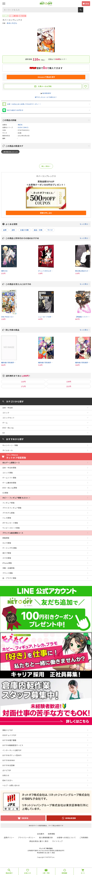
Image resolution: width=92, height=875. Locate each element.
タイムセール (7, 450)
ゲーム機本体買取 (9, 482)
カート (83, 873)
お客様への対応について (66, 837)
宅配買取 (24, 818)
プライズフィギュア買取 (11, 508)
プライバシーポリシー (26, 837)
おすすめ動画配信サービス (12, 745)
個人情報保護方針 (46, 837)
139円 (68, 381)
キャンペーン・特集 (10, 445)
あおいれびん (12, 23)
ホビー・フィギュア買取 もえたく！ (16, 498)
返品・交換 (38, 230)
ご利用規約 (84, 837)
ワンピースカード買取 (11, 528)
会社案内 (40, 834)
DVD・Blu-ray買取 (9, 487)
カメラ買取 (6, 543)
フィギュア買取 (8, 503)
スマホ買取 (6, 558)
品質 (5, 230)
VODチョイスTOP (9, 735)
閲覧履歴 (64, 873)
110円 (23, 381)
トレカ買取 (6, 518)
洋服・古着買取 (8, 568)
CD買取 (5, 493)
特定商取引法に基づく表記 (46, 853)
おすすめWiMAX (8, 760)
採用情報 (51, 834)
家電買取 (5, 538)
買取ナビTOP (7, 730)
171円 (23, 386)
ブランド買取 (7, 573)
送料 (13, 230)
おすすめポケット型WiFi (11, 755)
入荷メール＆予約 (45, 86)
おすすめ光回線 (8, 765)
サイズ (50, 230)
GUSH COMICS (23, 127)
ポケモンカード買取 (10, 523)
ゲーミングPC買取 (9, 548)
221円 (68, 386)
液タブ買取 (6, 553)
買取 (87, 3)
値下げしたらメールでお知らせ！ (46, 97)
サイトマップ (57, 841)
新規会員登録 (70, 818)
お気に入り (27, 873)
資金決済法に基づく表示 (38, 841)
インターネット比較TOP (11, 750)
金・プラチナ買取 (9, 578)
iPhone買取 (7, 563)
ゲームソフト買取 (9, 477)
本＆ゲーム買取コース (11, 462)
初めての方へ (7, 780)
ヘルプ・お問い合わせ (11, 785)
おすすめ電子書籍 (9, 740)
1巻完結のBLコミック (10, 152)
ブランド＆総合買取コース (12, 533)
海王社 (20, 125)
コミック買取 (7, 472)
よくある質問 (48, 224)
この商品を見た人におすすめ (48, 284)
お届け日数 (24, 230)
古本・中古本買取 (9, 467)
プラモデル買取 (8, 513)
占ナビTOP (6, 770)
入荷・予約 (46, 873)
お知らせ (5, 775)
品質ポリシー (9, 837)
